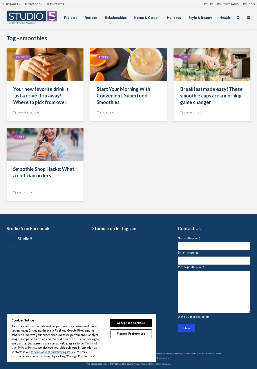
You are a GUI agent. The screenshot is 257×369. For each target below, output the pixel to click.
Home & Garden (146, 18)
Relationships (116, 18)
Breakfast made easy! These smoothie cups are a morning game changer (211, 95)
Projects (70, 18)
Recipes (91, 18)
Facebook (33, 4)
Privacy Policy (140, 364)
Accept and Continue (131, 323)
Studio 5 (25, 238)
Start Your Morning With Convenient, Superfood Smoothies (123, 95)
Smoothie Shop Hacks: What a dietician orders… (43, 172)
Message (191, 267)
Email (188, 252)
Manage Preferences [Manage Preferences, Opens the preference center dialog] (131, 333)
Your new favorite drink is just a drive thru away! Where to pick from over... (41, 95)
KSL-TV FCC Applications (158, 358)
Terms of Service (157, 364)
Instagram (11, 4)
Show (52, 18)
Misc (185, 57)
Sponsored (22, 57)
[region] (81, 338)
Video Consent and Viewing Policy (53, 352)
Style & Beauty (200, 18)
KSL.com (249, 4)
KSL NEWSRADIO (228, 4)
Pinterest (55, 4)
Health (225, 18)
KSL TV (208, 4)
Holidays (174, 18)
